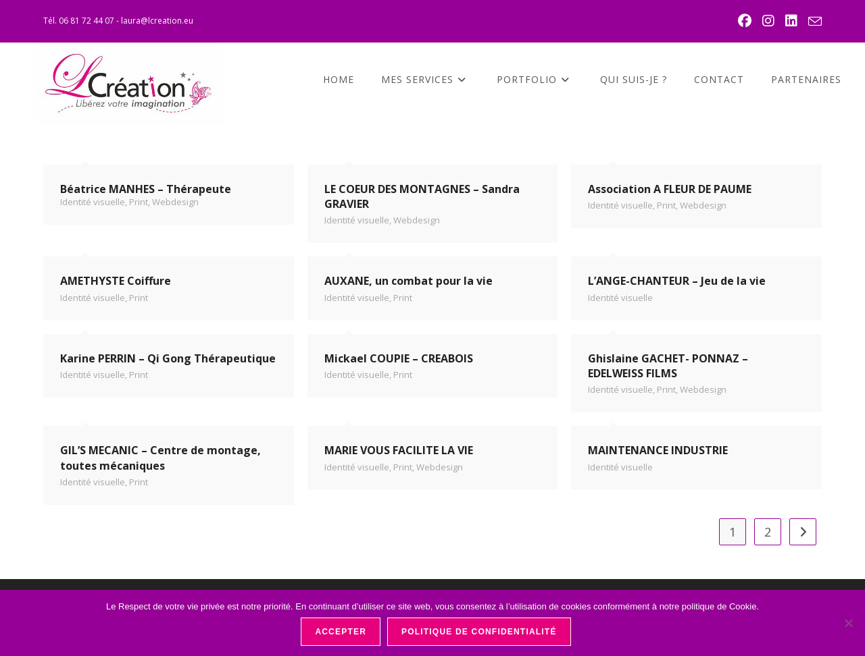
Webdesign (175, 202)
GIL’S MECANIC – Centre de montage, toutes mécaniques (160, 457)
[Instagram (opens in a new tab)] (769, 21)
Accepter (340, 631)
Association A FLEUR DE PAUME (669, 189)
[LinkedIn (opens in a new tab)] (792, 21)
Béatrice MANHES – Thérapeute (145, 189)
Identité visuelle (92, 202)
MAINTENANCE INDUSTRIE (658, 450)
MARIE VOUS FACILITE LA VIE (398, 450)
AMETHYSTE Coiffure (115, 280)
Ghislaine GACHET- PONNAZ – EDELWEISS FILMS (668, 366)
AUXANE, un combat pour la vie (408, 280)
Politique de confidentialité (479, 631)
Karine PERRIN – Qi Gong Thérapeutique (168, 358)
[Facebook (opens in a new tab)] (746, 21)
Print (138, 202)
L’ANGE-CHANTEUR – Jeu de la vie (677, 280)
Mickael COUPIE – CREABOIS (398, 358)
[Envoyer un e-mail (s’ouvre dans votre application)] (813, 21)
